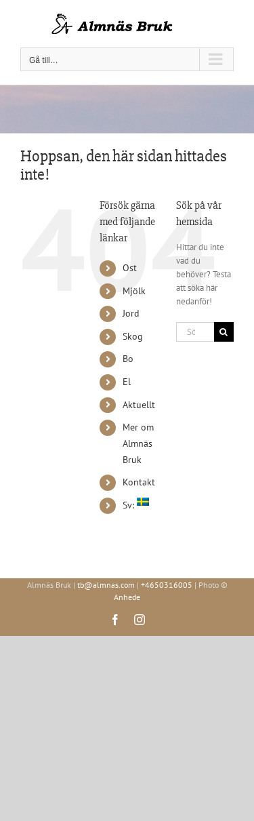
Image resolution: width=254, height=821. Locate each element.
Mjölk (134, 291)
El (127, 382)
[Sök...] (195, 332)
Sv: (136, 505)
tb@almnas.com (106, 585)
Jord (131, 313)
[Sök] (224, 332)
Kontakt (139, 482)
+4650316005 (166, 585)
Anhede (127, 597)
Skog (133, 336)
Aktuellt (139, 405)
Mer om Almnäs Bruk (138, 443)
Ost (130, 268)
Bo (128, 359)
